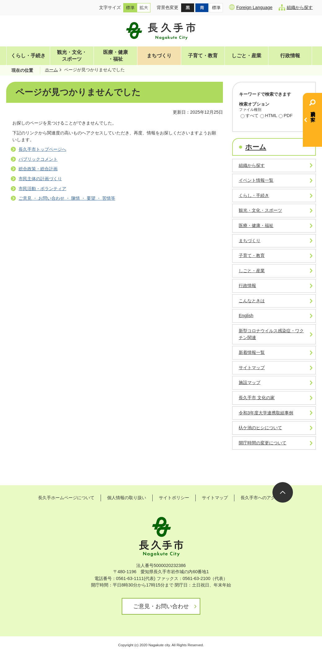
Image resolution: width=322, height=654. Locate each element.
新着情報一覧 (252, 352)
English (246, 315)
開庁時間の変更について (262, 442)
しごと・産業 (246, 55)
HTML (268, 116)
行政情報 (290, 55)
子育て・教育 (203, 55)
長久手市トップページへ (42, 149)
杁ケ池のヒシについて (260, 427)
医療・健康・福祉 (115, 56)
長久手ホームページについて (66, 497)
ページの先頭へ (282, 492)
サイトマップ (252, 367)
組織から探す (296, 7)
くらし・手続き (28, 55)
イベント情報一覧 (256, 180)
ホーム (51, 69)
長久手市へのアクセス (262, 497)
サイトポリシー (174, 497)
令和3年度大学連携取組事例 (266, 412)
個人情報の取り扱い (126, 497)
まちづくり (159, 55)
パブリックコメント (38, 159)
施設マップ (249, 382)
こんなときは (252, 300)
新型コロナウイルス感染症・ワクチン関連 (271, 334)
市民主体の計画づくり (40, 178)
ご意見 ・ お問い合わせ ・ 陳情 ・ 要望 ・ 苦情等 (67, 198)
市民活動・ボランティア (42, 188)
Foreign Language (250, 7)
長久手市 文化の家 (257, 397)
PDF (286, 116)
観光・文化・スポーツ (72, 56)
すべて (250, 116)
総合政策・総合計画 (38, 168)
